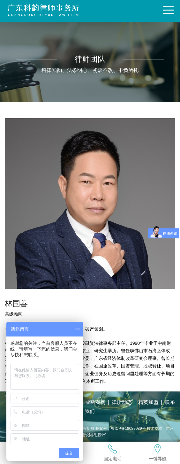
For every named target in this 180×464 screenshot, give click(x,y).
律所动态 (122, 402)
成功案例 (95, 402)
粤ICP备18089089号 (128, 428)
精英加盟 (148, 402)
